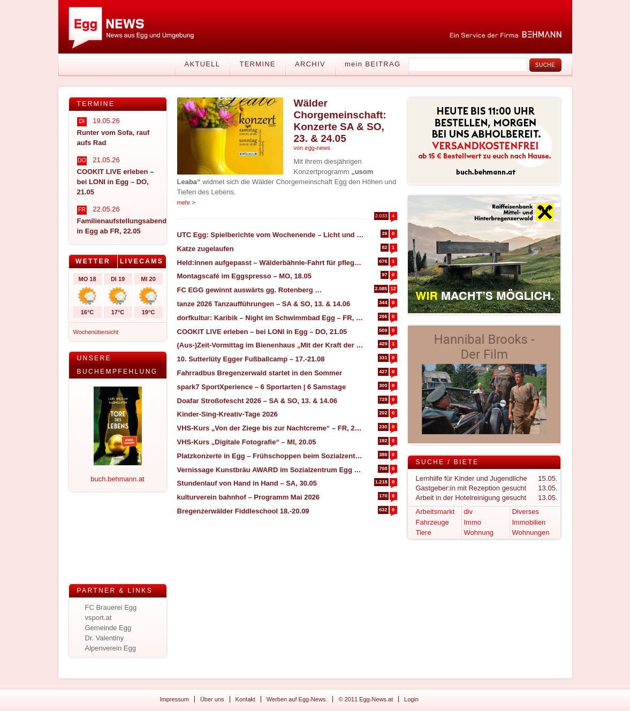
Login (411, 699)
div (468, 512)
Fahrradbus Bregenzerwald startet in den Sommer (259, 373)
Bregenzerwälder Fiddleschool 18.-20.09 (243, 511)
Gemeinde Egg (108, 628)
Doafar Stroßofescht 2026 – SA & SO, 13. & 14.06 (257, 401)
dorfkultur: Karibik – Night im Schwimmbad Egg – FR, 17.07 (270, 318)
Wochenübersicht (96, 332)
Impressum (174, 699)
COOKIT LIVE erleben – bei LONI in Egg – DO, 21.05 (262, 332)
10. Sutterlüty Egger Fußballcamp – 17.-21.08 (251, 359)
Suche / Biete (447, 462)
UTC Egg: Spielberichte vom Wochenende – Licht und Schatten (270, 235)
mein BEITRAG (372, 64)
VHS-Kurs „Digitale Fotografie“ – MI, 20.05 (246, 442)
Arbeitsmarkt (435, 512)
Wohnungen (531, 532)
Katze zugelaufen (205, 249)
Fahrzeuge (432, 522)
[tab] (93, 261)
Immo (473, 522)
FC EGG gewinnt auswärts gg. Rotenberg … (249, 290)
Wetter (92, 261)
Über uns (212, 699)
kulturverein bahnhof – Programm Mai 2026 (248, 497)
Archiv (310, 64)
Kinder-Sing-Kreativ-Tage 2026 (227, 414)
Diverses (526, 512)
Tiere (423, 532)
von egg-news (312, 148)
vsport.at (98, 618)
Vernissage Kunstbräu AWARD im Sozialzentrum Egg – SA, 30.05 (270, 470)
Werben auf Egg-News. (297, 699)
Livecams (141, 261)
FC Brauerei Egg (111, 607)
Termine (257, 64)
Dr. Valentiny (104, 638)
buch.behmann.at (117, 479)
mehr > (186, 202)
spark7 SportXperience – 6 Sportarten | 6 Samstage (261, 387)
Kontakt (245, 699)
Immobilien (529, 522)
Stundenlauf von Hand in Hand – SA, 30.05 (247, 483)
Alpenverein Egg (110, 648)
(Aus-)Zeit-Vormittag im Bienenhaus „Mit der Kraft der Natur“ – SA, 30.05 (270, 345)
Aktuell (203, 64)
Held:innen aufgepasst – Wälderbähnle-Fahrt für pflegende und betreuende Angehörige (270, 263)
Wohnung (479, 532)
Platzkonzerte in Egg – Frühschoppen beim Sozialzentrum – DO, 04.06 (270, 456)
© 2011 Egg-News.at (365, 699)
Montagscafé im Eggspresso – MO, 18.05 (244, 276)
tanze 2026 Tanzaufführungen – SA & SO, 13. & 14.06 (264, 304)
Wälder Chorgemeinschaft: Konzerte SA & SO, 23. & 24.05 (340, 120)
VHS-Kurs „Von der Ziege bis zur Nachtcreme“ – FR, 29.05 (270, 428)
